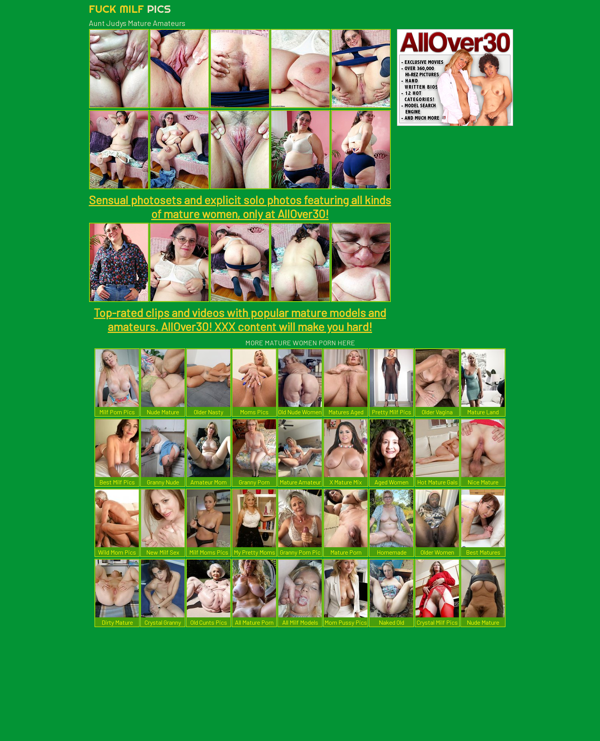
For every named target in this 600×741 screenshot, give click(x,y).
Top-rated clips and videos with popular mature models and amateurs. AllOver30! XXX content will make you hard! (240, 319)
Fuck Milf (130, 9)
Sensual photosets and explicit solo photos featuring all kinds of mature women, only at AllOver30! (240, 207)
